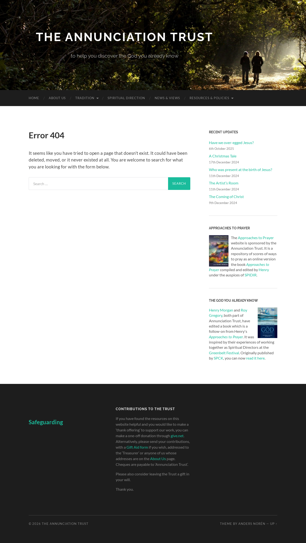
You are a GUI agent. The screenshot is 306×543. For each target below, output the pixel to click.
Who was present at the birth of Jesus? (240, 169)
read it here (255, 358)
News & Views (167, 98)
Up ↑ (273, 524)
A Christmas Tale (222, 156)
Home (34, 98)
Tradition (84, 98)
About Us (57, 98)
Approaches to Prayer (256, 237)
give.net (177, 435)
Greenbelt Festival (224, 352)
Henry (264, 269)
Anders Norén (251, 524)
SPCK (218, 358)
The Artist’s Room (223, 183)
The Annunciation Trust (124, 37)
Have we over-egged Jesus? (231, 142)
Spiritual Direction (126, 98)
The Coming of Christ (226, 196)
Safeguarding (46, 422)
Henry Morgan (221, 310)
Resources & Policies (209, 98)
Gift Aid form (137, 447)
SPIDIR (251, 275)
